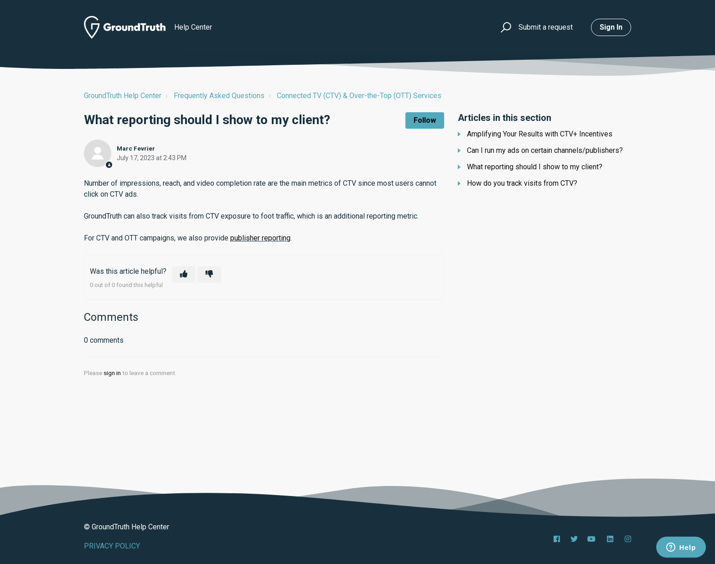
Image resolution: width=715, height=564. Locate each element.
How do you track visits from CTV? (522, 183)
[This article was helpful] (184, 274)
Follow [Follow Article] (425, 120)
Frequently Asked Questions (219, 95)
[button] (504, 27)
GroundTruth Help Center (122, 95)
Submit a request (545, 27)
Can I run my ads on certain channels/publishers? (545, 150)
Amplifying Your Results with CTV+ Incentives (539, 134)
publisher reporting (260, 238)
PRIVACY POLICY (112, 546)
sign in (112, 372)
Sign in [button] (611, 27)
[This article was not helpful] (209, 274)
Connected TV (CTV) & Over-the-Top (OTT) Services (359, 95)
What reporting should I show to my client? (534, 166)
